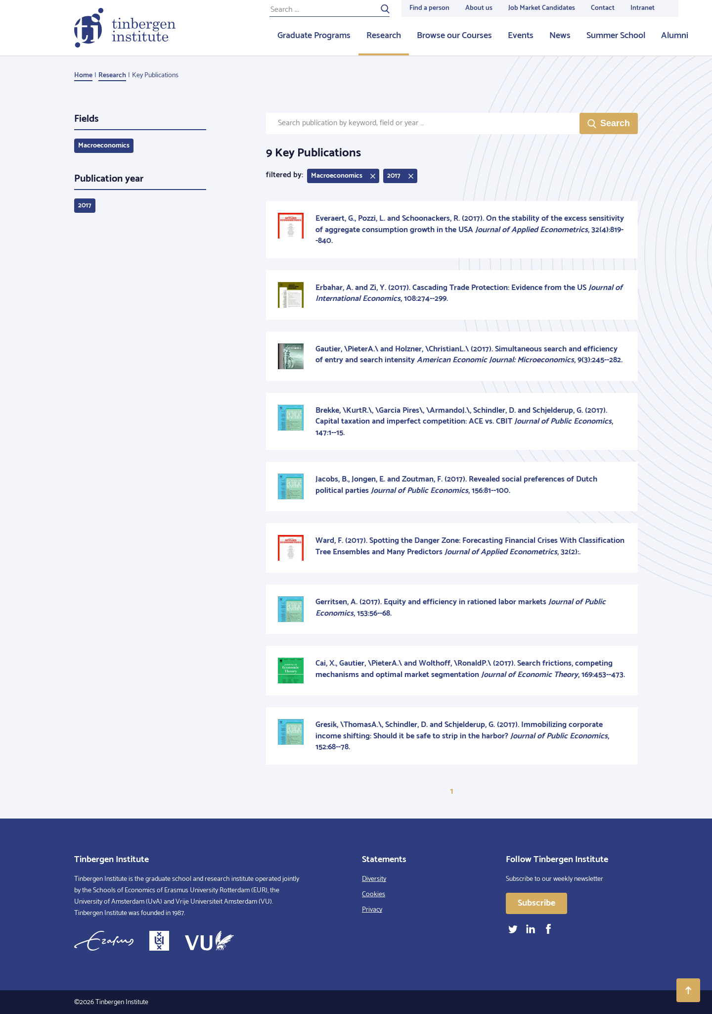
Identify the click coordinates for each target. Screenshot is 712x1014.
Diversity (374, 879)
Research (383, 35)
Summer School (615, 35)
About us (478, 8)
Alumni (674, 35)
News (560, 35)
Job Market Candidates (541, 8)
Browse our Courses (454, 35)
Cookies (373, 894)
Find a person (429, 8)
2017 (84, 205)
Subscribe (536, 903)
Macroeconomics (104, 145)
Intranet (642, 8)
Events (521, 35)
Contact (603, 8)
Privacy (372, 910)
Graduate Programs (314, 35)
